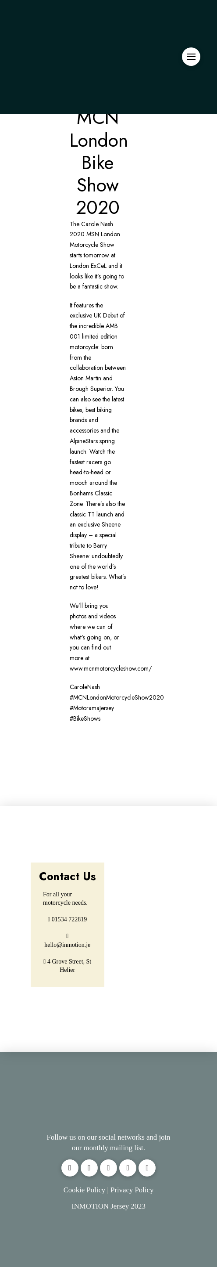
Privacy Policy (131, 1190)
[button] (191, 56)
